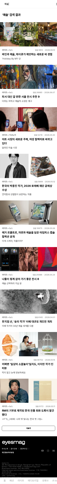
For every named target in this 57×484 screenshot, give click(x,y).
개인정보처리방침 (8, 453)
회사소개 (5, 449)
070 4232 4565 (15, 467)
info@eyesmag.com (31, 467)
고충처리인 (23, 449)
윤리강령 (14, 449)
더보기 (28, 428)
